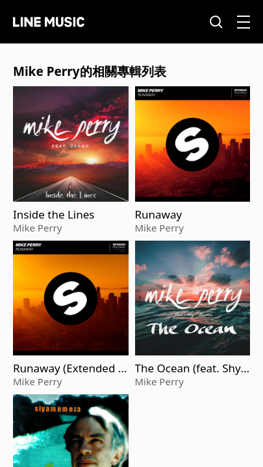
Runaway (158, 214)
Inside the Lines (53, 214)
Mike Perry (37, 227)
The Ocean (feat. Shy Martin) (188, 368)
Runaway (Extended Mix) (70, 368)
